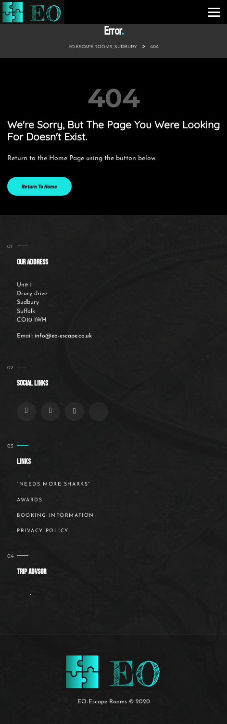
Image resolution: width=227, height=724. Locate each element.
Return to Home (39, 186)
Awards (29, 500)
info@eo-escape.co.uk (63, 336)
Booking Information (55, 515)
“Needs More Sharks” (53, 484)
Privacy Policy (43, 531)
